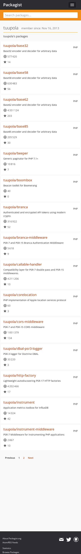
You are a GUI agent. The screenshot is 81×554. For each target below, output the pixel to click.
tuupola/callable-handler (22, 264)
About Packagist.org (12, 538)
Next (30, 457)
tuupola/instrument (19, 402)
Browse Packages (11, 552)
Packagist (12, 4)
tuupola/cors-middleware (23, 321)
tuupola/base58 (15, 72)
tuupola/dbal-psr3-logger (22, 348)
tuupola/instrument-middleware (28, 429)
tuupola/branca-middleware (25, 237)
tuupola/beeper (15, 153)
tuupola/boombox (17, 180)
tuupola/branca (15, 207)
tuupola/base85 (15, 126)
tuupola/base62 (15, 99)
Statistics (7, 548)
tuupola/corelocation (20, 294)
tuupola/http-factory (19, 375)
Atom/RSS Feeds (10, 542)
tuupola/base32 (15, 45)
